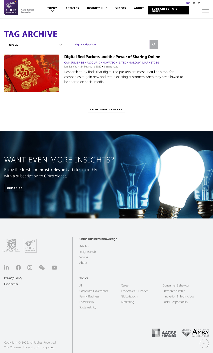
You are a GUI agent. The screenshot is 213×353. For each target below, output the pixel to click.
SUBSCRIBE (16, 188)
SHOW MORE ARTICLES (106, 110)
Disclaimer (11, 284)
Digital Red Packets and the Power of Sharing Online (112, 56)
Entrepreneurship (174, 291)
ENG (188, 3)
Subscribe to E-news (165, 10)
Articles (72, 8)
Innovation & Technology (120, 62)
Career (125, 285)
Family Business (89, 296)
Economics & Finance (134, 291)
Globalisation (129, 296)
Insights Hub (97, 8)
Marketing (150, 62)
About (139, 8)
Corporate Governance (94, 291)
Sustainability (87, 307)
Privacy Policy (13, 278)
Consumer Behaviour (81, 62)
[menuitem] (52, 10)
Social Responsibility (175, 302)
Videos (120, 8)
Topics (52, 8)
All (80, 285)
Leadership (86, 302)
